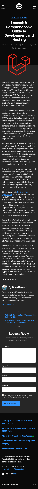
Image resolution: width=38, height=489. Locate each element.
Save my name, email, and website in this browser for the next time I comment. (18, 396)
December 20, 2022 (29, 45)
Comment (6, 346)
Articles (15, 17)
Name (5, 366)
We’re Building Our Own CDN (14, 448)
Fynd (15, 474)
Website (5, 385)
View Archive (8, 305)
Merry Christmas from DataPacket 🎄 (18, 436)
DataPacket (13, 485)
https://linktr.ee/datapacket (13, 469)
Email (4, 376)
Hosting (23, 17)
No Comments (20, 48)
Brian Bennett (12, 45)
